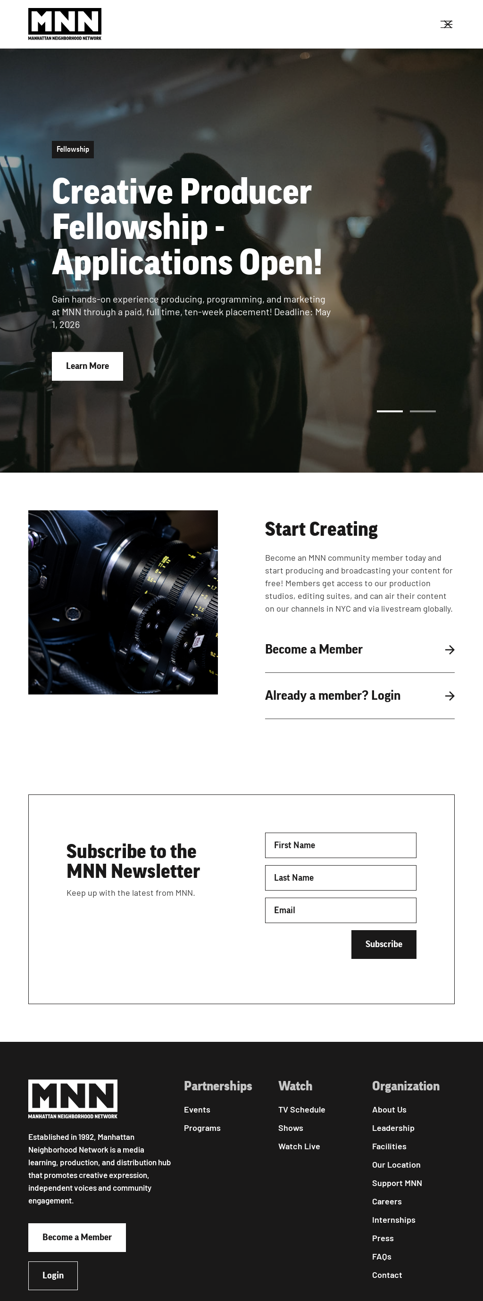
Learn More (87, 366)
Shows (290, 1127)
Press (383, 1238)
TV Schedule (301, 1109)
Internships (394, 1219)
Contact (387, 1274)
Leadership (393, 1127)
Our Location (396, 1164)
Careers (387, 1201)
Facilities (389, 1146)
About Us (389, 1109)
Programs (202, 1127)
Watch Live (299, 1146)
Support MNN (397, 1183)
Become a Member (77, 1237)
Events (197, 1109)
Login (53, 1275)
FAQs (381, 1256)
